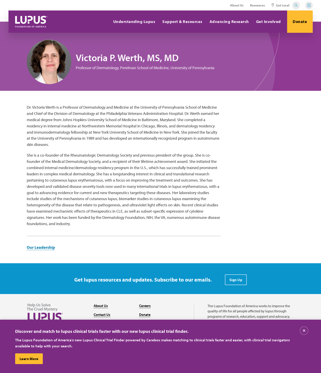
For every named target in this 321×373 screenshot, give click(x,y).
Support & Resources (182, 21)
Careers (145, 305)
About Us (236, 5)
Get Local (280, 5)
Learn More (29, 358)
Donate (300, 21)
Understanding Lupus (134, 21)
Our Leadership (41, 247)
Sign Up (236, 280)
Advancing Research (229, 21)
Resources (257, 5)
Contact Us (102, 314)
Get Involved (268, 21)
